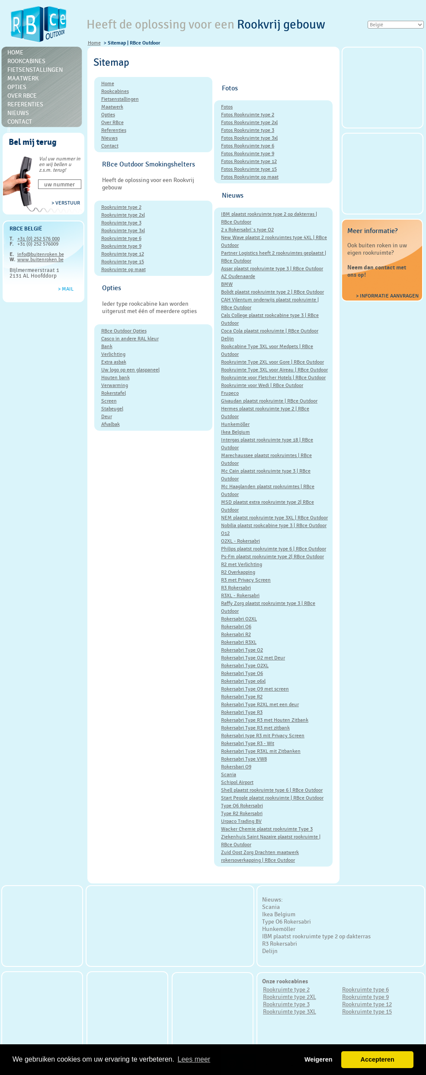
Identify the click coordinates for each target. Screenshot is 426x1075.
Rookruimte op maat (123, 269)
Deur (106, 416)
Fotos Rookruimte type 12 (249, 161)
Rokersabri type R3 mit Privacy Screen (262, 736)
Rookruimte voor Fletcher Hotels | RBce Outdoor (273, 377)
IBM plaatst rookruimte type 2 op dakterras (316, 936)
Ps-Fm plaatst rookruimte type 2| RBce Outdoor (272, 556)
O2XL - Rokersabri (240, 541)
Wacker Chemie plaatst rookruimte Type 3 (267, 829)
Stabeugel (112, 409)
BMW (227, 284)
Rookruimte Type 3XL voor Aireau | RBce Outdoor (274, 370)
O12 (225, 533)
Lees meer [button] (194, 1059)
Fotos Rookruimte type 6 (247, 146)
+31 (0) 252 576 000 (38, 239)
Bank (106, 346)
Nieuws (18, 112)
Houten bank (115, 377)
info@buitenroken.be (40, 254)
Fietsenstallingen (35, 69)
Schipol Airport (237, 782)
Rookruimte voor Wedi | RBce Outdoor (262, 385)
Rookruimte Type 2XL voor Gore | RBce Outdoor (272, 362)
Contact (19, 121)
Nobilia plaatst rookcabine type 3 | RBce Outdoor (274, 525)
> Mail (66, 288)
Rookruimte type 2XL (289, 996)
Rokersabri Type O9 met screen (255, 689)
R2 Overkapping (238, 572)
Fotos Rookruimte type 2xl (249, 122)
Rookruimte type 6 (121, 238)
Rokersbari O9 (236, 767)
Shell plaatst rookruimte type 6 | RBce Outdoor (272, 790)
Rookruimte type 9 (121, 246)
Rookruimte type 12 (122, 254)
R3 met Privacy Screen (246, 580)
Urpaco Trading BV (241, 821)
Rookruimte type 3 (121, 223)
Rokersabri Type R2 (242, 697)
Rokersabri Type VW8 (244, 759)
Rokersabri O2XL (239, 619)
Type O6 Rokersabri (242, 806)
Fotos (227, 107)
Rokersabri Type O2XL (245, 665)
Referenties (25, 104)
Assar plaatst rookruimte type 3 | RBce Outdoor (272, 269)
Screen (109, 401)
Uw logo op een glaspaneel (130, 370)
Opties (16, 86)
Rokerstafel (113, 393)
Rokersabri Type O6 (242, 673)
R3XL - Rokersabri (240, 595)
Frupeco (230, 393)
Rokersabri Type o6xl (243, 681)
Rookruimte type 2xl (123, 215)
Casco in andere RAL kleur (130, 339)
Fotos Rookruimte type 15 (249, 169)
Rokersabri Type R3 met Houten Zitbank (264, 720)
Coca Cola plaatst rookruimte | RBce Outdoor (269, 331)
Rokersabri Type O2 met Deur (253, 658)
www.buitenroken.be (40, 259)
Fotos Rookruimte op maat (250, 177)
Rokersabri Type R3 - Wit (247, 743)
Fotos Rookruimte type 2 (247, 115)
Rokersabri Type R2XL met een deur (260, 704)
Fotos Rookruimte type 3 (247, 130)
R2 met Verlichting (241, 564)
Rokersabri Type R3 (242, 712)
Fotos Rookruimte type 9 (247, 153)
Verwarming (114, 385)
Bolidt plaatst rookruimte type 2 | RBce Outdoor (272, 292)
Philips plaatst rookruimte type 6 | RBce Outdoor (273, 549)
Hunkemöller (235, 424)
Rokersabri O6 (236, 627)
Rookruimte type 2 (121, 207)
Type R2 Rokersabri (242, 813)
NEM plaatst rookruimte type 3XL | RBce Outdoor (274, 518)
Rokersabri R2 (236, 634)
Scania (228, 774)
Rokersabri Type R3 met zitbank (255, 728)
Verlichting (113, 354)
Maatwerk (22, 78)
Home (94, 43)
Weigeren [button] (318, 1059)
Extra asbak (113, 362)
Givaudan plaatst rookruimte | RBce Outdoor (269, 401)
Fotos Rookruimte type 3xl (249, 138)
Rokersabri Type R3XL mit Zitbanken (261, 751)
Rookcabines (26, 61)
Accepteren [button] (377, 1059)
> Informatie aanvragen (387, 296)
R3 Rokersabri (236, 588)
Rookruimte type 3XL (289, 1011)
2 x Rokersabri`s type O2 (247, 230)
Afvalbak (110, 424)
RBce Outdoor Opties (124, 331)
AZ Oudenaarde (238, 276)
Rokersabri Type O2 (242, 650)
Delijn (227, 339)
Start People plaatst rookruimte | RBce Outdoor (272, 798)
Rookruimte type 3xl (123, 230)
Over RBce (22, 95)
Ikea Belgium (235, 432)
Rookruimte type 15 (122, 262)
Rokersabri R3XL (238, 642)
